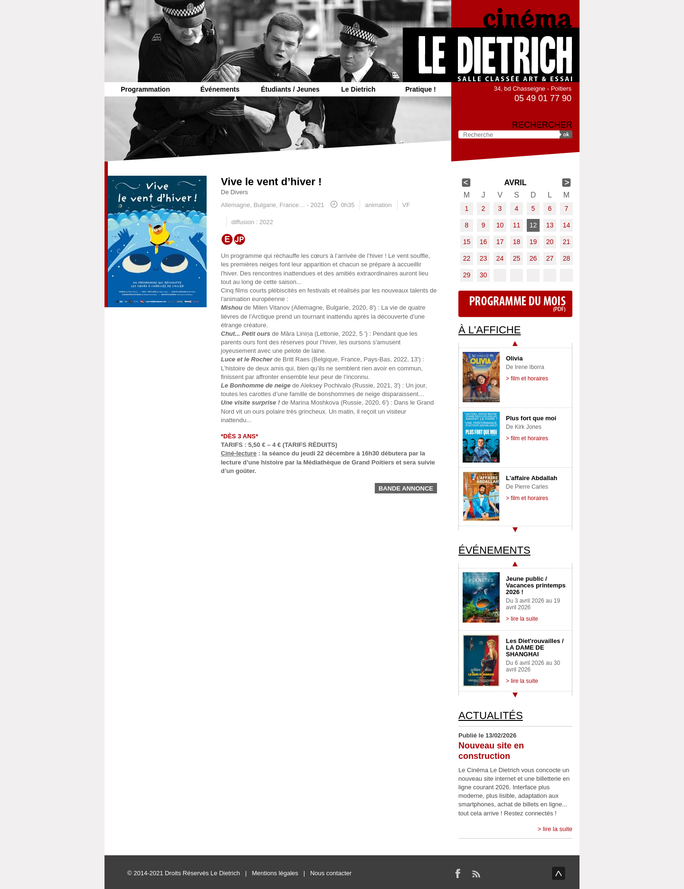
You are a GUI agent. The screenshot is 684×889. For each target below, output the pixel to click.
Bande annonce (406, 488)
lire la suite (557, 828)
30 (483, 275)
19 (533, 242)
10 (500, 225)
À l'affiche (489, 330)
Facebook (458, 873)
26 (533, 258)
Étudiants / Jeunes (290, 89)
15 (467, 242)
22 (467, 258)
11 (517, 225)
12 (533, 225)
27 (550, 258)
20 (550, 242)
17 (500, 242)
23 (483, 258)
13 (550, 225)
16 (483, 242)
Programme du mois (515, 304)
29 (467, 275)
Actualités (490, 715)
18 (517, 242)
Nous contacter (331, 873)
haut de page (558, 873)
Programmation (145, 89)
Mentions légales (275, 873)
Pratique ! (420, 89)
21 (566, 242)
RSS (476, 873)
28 (566, 258)
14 (566, 225)
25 (517, 258)
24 (500, 258)
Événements (219, 89)
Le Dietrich (358, 89)
